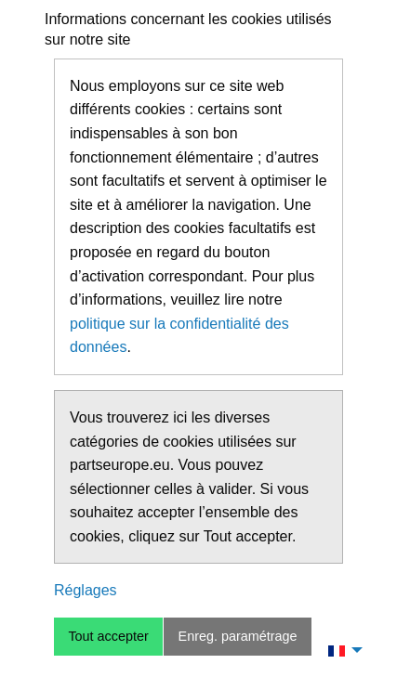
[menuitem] (340, 650)
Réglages (85, 590)
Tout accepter (108, 636)
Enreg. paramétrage (238, 636)
